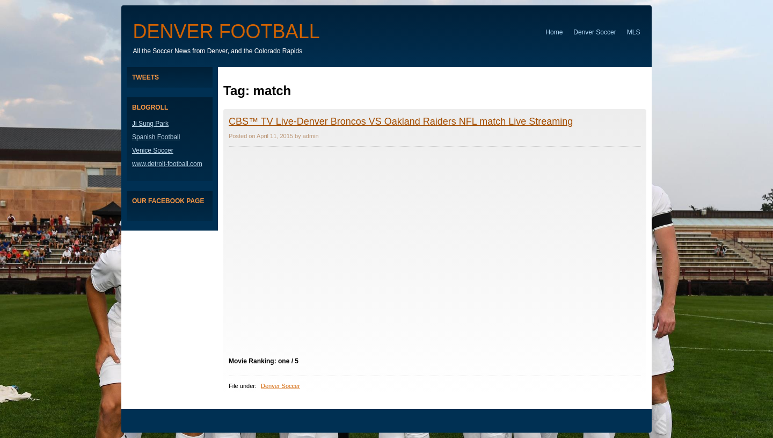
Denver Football (226, 31)
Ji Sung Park (150, 123)
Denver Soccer (594, 32)
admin (311, 136)
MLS (633, 32)
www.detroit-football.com (167, 164)
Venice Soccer (152, 150)
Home (554, 32)
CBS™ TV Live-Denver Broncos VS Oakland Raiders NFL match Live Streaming (401, 121)
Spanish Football (156, 137)
